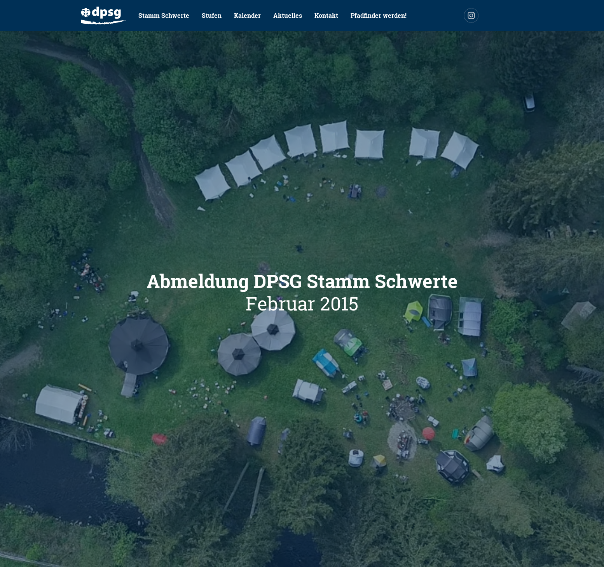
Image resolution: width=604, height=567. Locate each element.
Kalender (247, 15)
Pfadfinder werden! (379, 15)
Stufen (212, 15)
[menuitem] (103, 15)
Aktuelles (287, 15)
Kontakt (326, 15)
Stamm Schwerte (163, 15)
